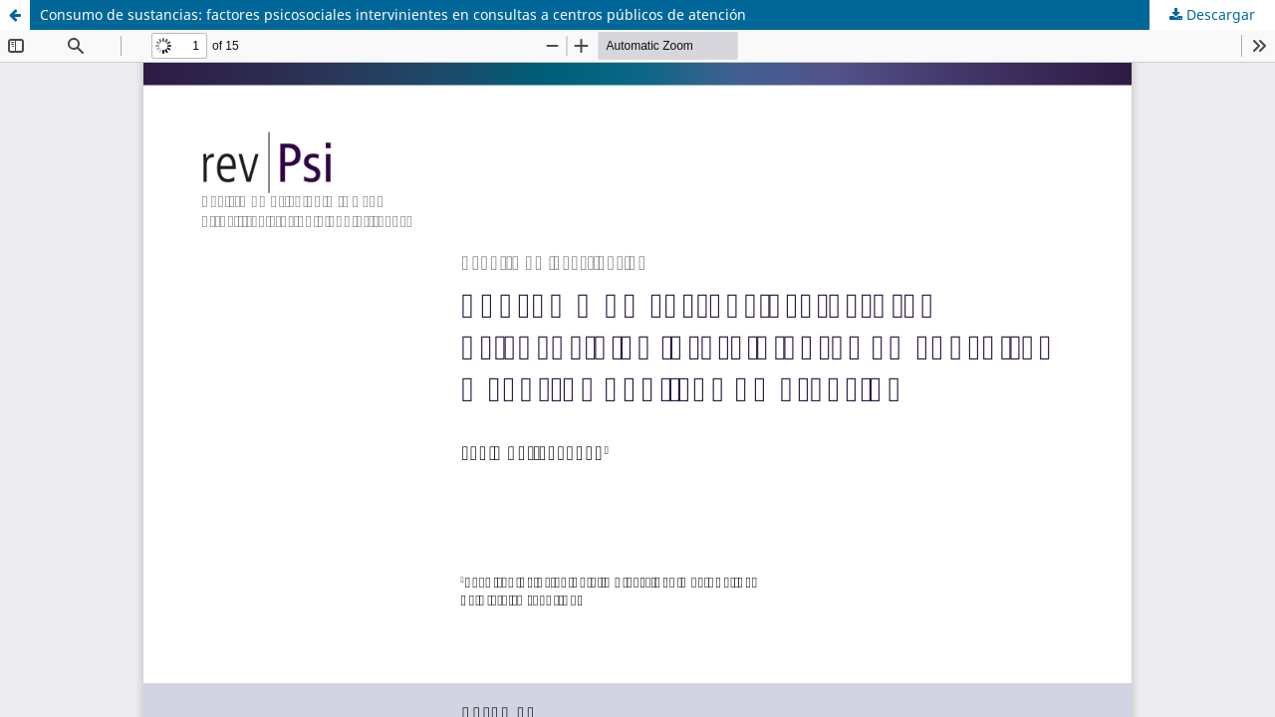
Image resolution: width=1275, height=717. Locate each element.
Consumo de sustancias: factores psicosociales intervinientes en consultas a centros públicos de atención (393, 14)
